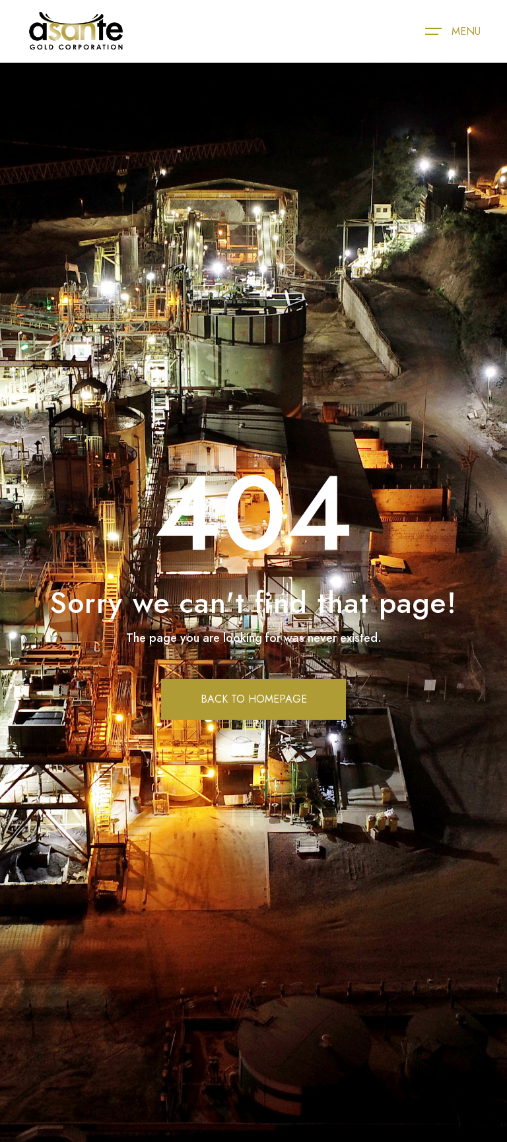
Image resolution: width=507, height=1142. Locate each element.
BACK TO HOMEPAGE (254, 699)
